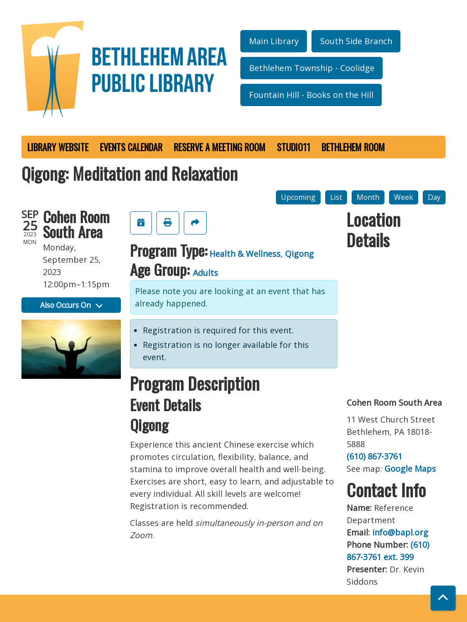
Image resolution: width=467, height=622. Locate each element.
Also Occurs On (71, 305)
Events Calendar (131, 147)
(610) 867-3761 (374, 456)
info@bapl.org (400, 532)
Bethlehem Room (353, 147)
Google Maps (410, 468)
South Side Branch (356, 41)
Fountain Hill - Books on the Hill (311, 94)
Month (368, 197)
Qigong (299, 253)
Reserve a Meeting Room (219, 147)
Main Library (274, 41)
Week (403, 197)
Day (434, 197)
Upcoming (298, 197)
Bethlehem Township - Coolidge (311, 67)
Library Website (57, 147)
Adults (205, 272)
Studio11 (293, 147)
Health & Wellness (244, 253)
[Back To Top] (443, 598)
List (336, 197)
